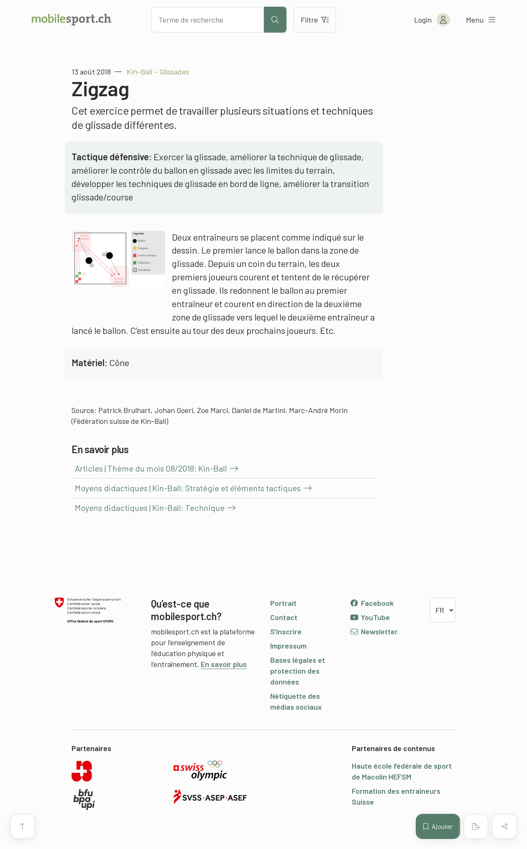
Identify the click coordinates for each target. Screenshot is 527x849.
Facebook (372, 603)
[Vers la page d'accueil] (71, 20)
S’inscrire (286, 631)
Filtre (315, 19)
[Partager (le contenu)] (504, 826)
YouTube (370, 617)
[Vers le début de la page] (22, 826)
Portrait (283, 603)
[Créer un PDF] (476, 826)
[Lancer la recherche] (275, 20)
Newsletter (374, 631)
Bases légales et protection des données (297, 670)
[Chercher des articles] (207, 20)
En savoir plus (224, 664)
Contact (283, 617)
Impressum (288, 645)
